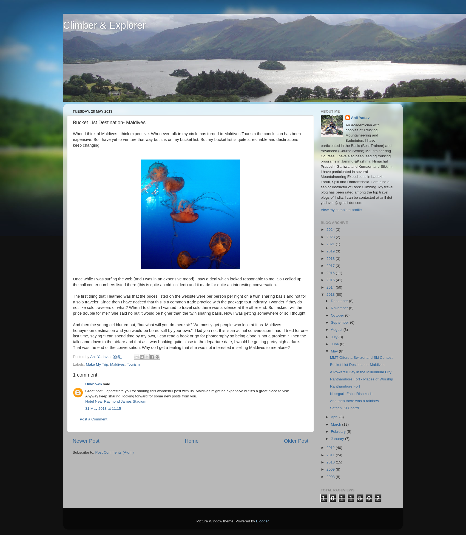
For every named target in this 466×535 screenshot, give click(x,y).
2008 (331, 477)
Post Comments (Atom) (114, 452)
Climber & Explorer (104, 25)
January (338, 439)
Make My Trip (97, 364)
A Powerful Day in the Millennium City (360, 372)
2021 (331, 244)
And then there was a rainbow (354, 401)
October (338, 315)
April (335, 417)
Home (191, 441)
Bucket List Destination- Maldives (357, 365)
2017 (331, 266)
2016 (331, 273)
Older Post (296, 441)
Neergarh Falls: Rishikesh (351, 394)
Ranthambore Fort (345, 386)
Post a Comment (93, 419)
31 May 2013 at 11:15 (103, 408)
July (335, 337)
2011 (331, 455)
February (339, 431)
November (340, 308)
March (336, 424)
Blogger (262, 521)
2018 (331, 259)
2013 (331, 294)
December (340, 301)
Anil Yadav (360, 118)
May (335, 351)
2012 (331, 448)
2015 (331, 280)
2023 (331, 237)
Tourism (133, 364)
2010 (331, 462)
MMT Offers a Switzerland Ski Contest (361, 357)
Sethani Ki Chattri (344, 408)
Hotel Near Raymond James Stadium (115, 401)
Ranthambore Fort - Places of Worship (361, 379)
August (337, 330)
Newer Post (86, 441)
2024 (331, 229)
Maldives (117, 364)
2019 (331, 251)
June (335, 344)
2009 (331, 469)
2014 (331, 287)
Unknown (93, 384)
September (340, 322)
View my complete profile (341, 210)
